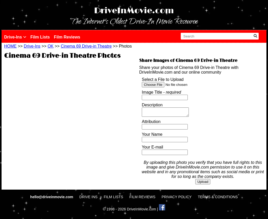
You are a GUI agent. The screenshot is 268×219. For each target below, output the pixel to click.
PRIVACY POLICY (176, 198)
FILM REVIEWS (142, 198)
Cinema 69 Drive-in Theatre (86, 46)
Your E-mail (152, 148)
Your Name (152, 136)
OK (50, 46)
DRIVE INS (88, 198)
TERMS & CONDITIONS (218, 198)
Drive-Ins (15, 37)
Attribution (151, 123)
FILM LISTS (113, 198)
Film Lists (40, 37)
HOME (10, 46)
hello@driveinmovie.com (52, 198)
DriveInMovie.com (134, 11)
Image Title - (161, 92)
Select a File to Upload (163, 79)
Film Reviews (67, 37)
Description (152, 105)
